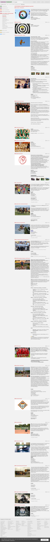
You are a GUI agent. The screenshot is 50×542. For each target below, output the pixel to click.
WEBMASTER (47, 519)
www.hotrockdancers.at (41, 133)
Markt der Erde (5, 28)
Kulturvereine (4, 15)
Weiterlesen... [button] (12, 540)
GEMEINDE (6, 2)
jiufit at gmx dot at (35, 285)
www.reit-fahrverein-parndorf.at (35, 218)
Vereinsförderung (5, 25)
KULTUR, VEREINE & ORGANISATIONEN (14, 4)
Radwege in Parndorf (46, 527)
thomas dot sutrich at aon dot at (35, 489)
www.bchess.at (40, 411)
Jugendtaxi (38, 527)
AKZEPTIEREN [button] (44, 539)
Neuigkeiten (9, 525)
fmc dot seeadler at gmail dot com (35, 70)
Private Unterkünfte (46, 526)
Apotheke (17, 525)
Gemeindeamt (2, 526)
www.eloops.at (43, 519)
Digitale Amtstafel (2, 522)
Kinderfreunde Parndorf (30, 528)
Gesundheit (17, 527)
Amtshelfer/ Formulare (3, 525)
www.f (32, 98)
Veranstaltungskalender (6, 14)
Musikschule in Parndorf (24, 525)
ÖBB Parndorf (38, 528)
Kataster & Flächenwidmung (4, 536)
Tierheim (4, 24)
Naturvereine (4, 18)
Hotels (45, 525)
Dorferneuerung (29, 531)
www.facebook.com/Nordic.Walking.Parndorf (40, 256)
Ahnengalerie (9, 527)
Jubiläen (9, 528)
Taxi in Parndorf (39, 526)
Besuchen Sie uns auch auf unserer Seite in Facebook (38, 249)
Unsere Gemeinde (10, 522)
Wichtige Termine (2, 534)
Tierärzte (17, 528)
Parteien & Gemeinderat (3, 527)
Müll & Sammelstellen (3, 533)
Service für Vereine (5, 26)
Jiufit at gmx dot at (40, 276)
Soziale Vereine (5, 17)
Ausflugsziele (45, 522)
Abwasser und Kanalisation (4, 532)
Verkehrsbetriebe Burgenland (40, 525)
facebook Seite (33, 516)
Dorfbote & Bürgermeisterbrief (4, 528)
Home (7, 4)
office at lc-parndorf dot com (35, 200)
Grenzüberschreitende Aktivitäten (11, 526)
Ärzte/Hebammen (18, 526)
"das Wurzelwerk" (29, 527)
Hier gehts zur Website (34, 237)
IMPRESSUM (28, 519)
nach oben (48, 22)
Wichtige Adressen (3, 531)
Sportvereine (4, 16)
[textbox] (19, 2)
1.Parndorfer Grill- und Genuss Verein (8, 27)
